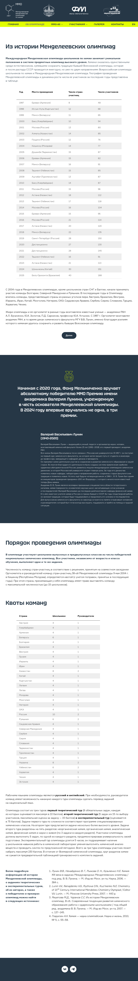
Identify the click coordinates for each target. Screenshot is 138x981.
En (133, 24)
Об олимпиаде (34, 24)
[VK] (65, 969)
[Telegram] (73, 969)
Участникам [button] (77, 24)
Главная (13, 24)
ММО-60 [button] (56, 24)
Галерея (99, 24)
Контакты (117, 24)
